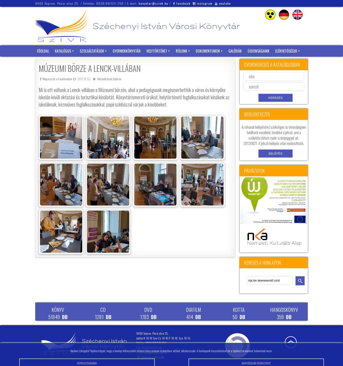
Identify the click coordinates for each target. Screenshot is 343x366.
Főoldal (43, 51)
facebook (182, 3)
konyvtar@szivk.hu (153, 3)
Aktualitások (104, 78)
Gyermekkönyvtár (127, 51)
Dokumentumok (208, 51)
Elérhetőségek (286, 51)
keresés (300, 280)
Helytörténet (157, 51)
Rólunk (181, 51)
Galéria (117, 78)
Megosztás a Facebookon (56, 78)
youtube (223, 3)
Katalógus (63, 51)
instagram (203, 3)
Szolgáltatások (92, 51)
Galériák (235, 51)
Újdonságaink (258, 51)
